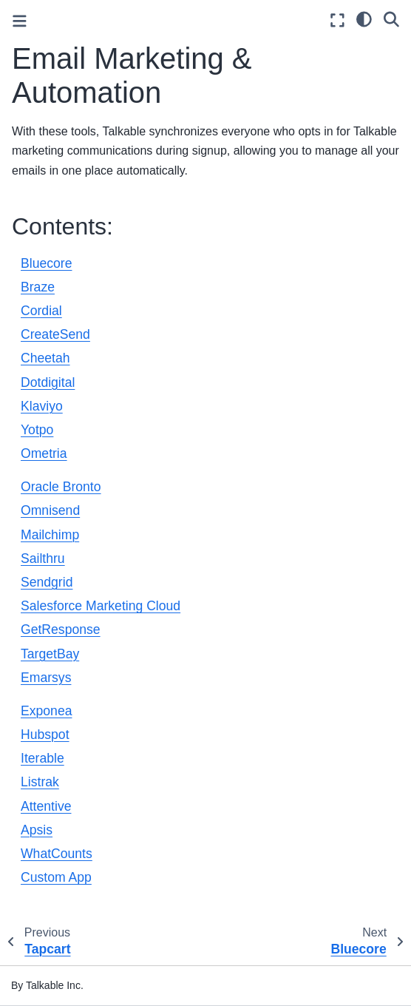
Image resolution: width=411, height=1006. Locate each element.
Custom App (56, 877)
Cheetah (45, 358)
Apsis (36, 830)
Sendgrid (46, 582)
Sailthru (43, 558)
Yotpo (37, 429)
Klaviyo (42, 406)
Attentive (46, 806)
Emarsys (46, 677)
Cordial (41, 310)
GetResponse (61, 629)
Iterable (42, 758)
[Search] (391, 18)
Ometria (44, 453)
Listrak (40, 781)
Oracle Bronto (61, 486)
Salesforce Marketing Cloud (100, 605)
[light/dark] (364, 18)
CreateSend (55, 334)
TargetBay (50, 654)
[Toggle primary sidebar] (19, 21)
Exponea (46, 710)
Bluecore (46, 263)
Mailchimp (50, 534)
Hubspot (45, 734)
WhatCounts (56, 853)
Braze (38, 287)
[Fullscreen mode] (337, 20)
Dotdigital (48, 382)
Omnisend (50, 510)
